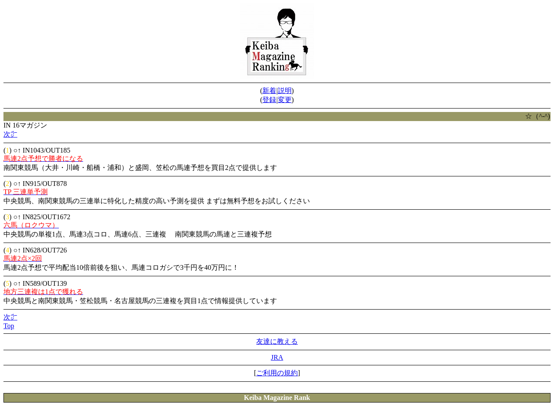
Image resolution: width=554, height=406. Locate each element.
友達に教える (277, 341)
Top (8, 325)
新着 (269, 90)
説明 (285, 90)
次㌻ (10, 134)
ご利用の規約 (277, 373)
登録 (269, 99)
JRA (277, 357)
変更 (285, 99)
